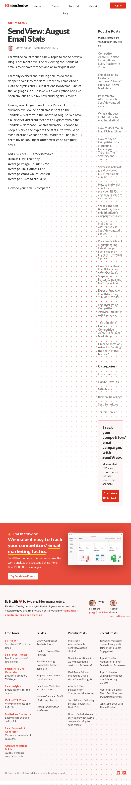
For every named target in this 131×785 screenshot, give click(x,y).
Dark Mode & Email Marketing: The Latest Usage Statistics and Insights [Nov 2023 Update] (110, 250)
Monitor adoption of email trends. (16, 658)
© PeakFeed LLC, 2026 (17, 772)
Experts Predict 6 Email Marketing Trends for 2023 (109, 294)
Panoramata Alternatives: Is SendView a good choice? (109, 101)
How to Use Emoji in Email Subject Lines (110, 129)
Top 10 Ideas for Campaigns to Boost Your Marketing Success (111, 677)
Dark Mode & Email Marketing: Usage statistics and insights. (80, 676)
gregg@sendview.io (100, 612)
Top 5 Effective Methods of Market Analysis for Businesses (113, 662)
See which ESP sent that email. (18, 644)
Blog (65, 13)
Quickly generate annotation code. (16, 751)
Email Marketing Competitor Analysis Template (48, 665)
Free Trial (74, 6)
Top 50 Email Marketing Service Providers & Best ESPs (81, 704)
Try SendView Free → (23, 576)
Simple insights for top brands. (17, 690)
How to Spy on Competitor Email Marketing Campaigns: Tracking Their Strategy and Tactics (109, 149)
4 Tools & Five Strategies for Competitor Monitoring (81, 690)
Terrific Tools (106, 412)
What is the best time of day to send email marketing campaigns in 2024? (110, 211)
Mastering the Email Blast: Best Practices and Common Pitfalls (111, 693)
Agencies (94, 6)
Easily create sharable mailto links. (18, 718)
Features (36, 6)
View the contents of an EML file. (18, 704)
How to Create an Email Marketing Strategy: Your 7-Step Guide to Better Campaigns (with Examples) (109, 274)
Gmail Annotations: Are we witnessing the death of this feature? (110, 349)
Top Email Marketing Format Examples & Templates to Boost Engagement (111, 646)
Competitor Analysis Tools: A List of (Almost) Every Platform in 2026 (109, 60)
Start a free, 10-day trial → (111, 495)
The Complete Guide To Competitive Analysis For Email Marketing (109, 329)
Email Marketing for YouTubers (48, 708)
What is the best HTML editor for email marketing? (108, 117)
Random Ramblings (110, 397)
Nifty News (105, 389)
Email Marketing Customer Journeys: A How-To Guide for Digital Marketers (110, 81)
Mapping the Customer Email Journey (49, 677)
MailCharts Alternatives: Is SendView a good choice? (109, 229)
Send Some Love (108, 404)
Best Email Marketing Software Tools (48, 687)
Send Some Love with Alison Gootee (111, 705)
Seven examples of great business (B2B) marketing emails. (109, 172)
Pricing (55, 6)
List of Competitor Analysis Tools (47, 642)
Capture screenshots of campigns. (18, 733)
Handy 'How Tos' (108, 381)
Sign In (118, 5)
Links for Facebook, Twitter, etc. (16, 674)
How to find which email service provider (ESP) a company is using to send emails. (110, 191)
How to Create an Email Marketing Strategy (50, 698)
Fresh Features (107, 374)
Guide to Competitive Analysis (48, 653)
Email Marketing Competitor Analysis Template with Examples (109, 310)
